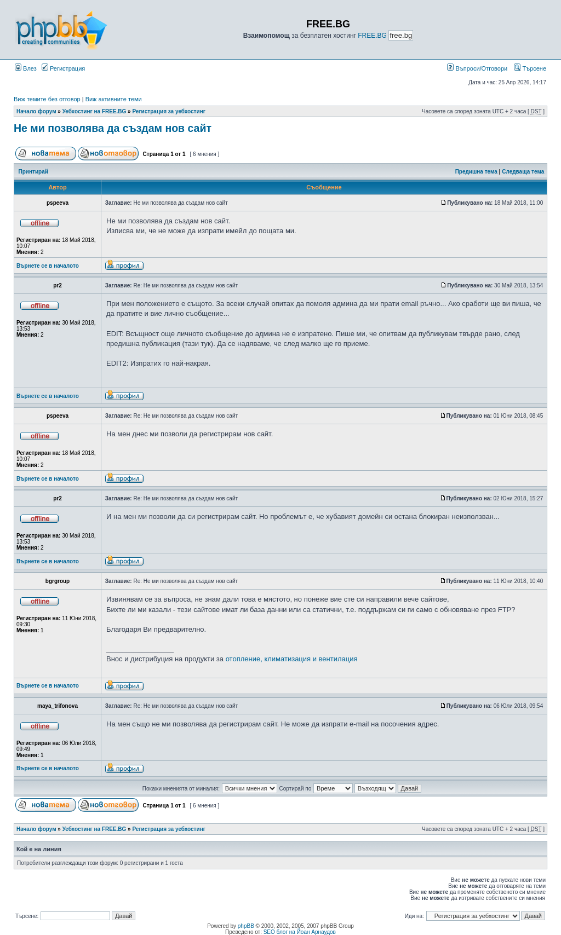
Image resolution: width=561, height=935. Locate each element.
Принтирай (33, 172)
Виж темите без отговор (47, 99)
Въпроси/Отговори (477, 68)
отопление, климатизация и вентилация (292, 659)
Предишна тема (476, 172)
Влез (26, 68)
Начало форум (36, 111)
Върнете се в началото (47, 266)
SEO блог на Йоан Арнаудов (300, 932)
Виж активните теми (113, 99)
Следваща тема (523, 172)
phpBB (246, 926)
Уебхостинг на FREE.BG (94, 111)
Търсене (530, 68)
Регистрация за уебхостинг (168, 111)
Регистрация (63, 68)
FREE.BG (372, 35)
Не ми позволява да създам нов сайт (112, 128)
